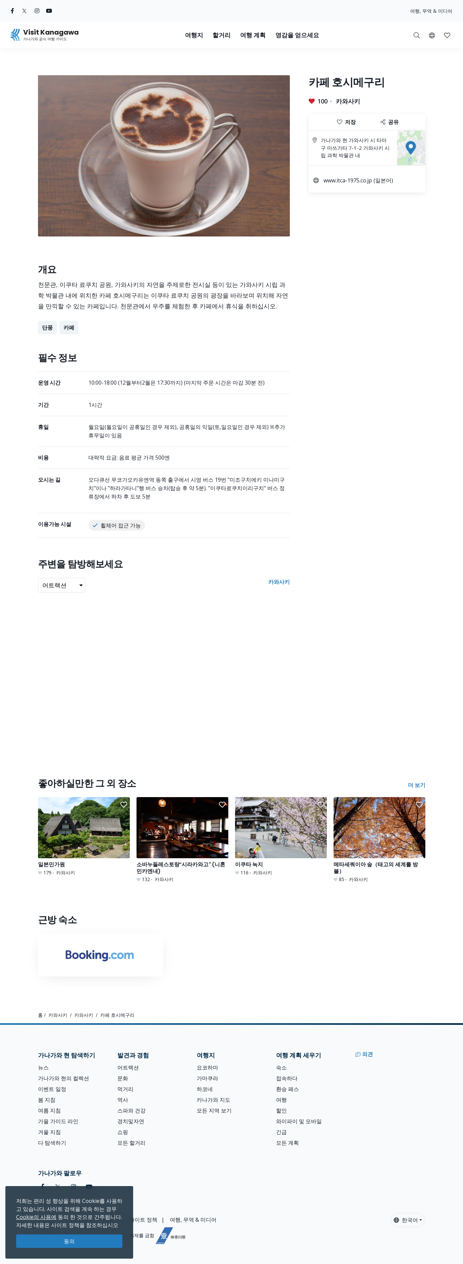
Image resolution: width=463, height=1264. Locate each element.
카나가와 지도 (213, 1099)
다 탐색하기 (52, 1142)
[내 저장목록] (447, 34)
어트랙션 (128, 1067)
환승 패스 (287, 1089)
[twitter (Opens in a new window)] (24, 11)
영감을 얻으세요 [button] (297, 35)
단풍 (47, 327)
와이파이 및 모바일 (299, 1121)
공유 (390, 122)
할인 (281, 1110)
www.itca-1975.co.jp (347, 180)
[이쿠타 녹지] (281, 836)
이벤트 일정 (52, 1089)
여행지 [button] (194, 35)
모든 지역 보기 (214, 1110)
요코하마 (207, 1067)
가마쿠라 (207, 1078)
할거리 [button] (222, 35)
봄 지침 (46, 1099)
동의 (69, 1241)
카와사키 (348, 101)
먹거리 (125, 1089)
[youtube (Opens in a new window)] (49, 11)
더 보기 (416, 785)
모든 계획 (287, 1142)
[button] (431, 34)
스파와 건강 (131, 1110)
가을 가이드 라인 (58, 1121)
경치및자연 (130, 1121)
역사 (122, 1099)
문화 (122, 1078)
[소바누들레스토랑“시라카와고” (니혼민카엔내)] (182, 840)
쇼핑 (122, 1132)
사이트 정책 (143, 1219)
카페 (69, 327)
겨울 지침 (49, 1132)
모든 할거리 (131, 1142)
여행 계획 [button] (253, 35)
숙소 (281, 1067)
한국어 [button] (406, 1220)
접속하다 (287, 1078)
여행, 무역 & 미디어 (431, 11)
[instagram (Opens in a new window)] (37, 11)
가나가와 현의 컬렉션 (63, 1078)
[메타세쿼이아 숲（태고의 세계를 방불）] (379, 840)
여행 (281, 1099)
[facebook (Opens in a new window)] (12, 11)
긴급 (281, 1132)
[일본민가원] (84, 836)
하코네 (205, 1089)
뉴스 (43, 1067)
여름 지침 (49, 1110)
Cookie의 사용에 (36, 1217)
